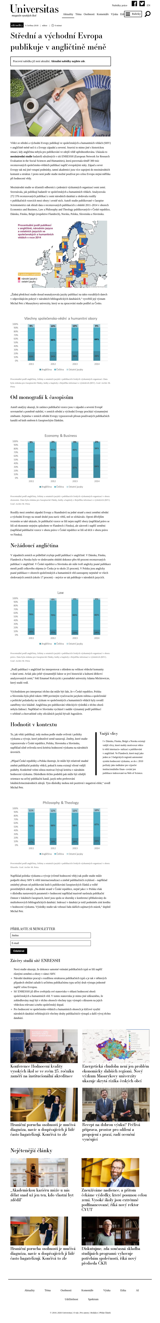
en (148, 5)
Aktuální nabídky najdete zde (68, 61)
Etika (123, 1289)
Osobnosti (89, 14)
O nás (76, 1312)
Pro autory (84, 1312)
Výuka (115, 14)
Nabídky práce (118, 5)
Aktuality (69, 14)
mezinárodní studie (22, 156)
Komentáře (103, 14)
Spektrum (93, 1298)
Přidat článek (105, 1312)
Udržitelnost (71, 1298)
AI (137, 1289)
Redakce (94, 1312)
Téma (79, 14)
